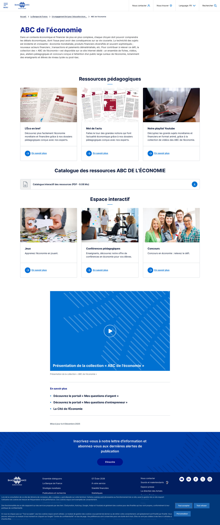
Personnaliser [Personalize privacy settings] (182, 514)
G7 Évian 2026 (98, 478)
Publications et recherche (54, 493)
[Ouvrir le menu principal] (5, 5)
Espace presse (147, 487)
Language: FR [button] (187, 5)
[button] (110, 184)
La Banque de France (52, 483)
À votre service (98, 483)
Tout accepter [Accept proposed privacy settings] (184, 506)
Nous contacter (148, 478)
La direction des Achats (151, 491)
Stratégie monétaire (52, 488)
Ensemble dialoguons (52, 478)
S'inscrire (110, 462)
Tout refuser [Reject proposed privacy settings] (202, 506)
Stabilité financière (100, 488)
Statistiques (97, 493)
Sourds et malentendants (152, 482)
